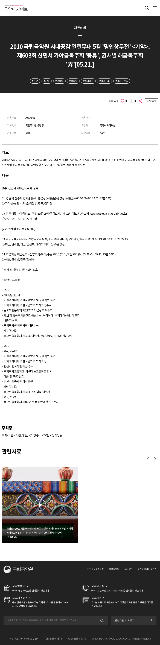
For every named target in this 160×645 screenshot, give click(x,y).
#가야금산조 (122, 81)
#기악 (46, 81)
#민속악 (59, 81)
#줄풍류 (73, 81)
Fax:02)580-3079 (77, 639)
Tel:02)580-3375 (53, 639)
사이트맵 (128, 569)
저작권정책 (114, 569)
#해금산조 (105, 81)
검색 (101, 620)
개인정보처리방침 (95, 569)
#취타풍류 (88, 81)
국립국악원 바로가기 (147, 569)
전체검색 (146, 8)
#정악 (34, 81)
